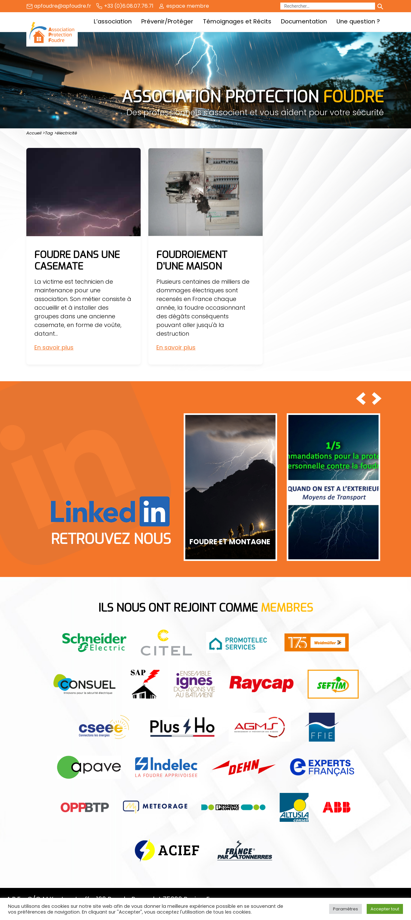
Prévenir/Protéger (167, 21)
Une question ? (358, 21)
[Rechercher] (327, 6)
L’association (113, 21)
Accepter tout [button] (385, 909)
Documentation (304, 21)
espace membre (187, 6)
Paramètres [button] (345, 909)
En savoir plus (54, 347)
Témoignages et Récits (237, 21)
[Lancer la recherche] (380, 6)
